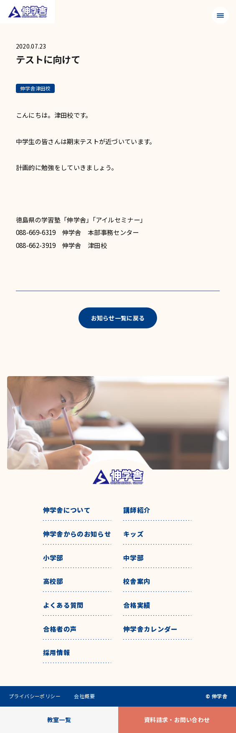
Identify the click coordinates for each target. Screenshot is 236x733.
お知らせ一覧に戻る (118, 318)
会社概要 (84, 696)
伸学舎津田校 (35, 88)
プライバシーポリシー (35, 696)
